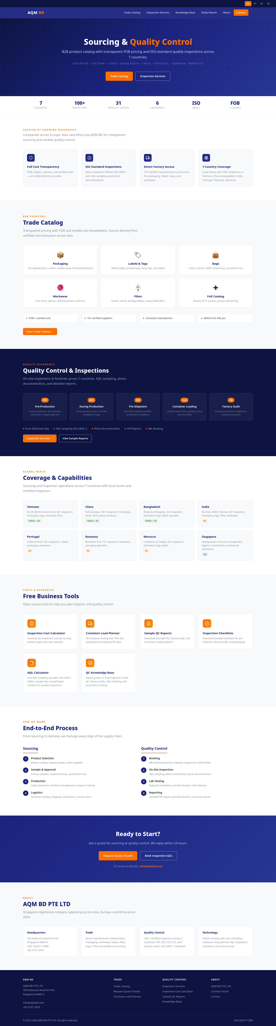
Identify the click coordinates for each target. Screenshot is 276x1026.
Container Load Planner (127, 996)
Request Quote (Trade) (118, 855)
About (226, 12)
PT (255, 3)
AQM (36, 12)
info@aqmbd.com (150, 866)
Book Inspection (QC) (158, 855)
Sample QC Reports (173, 996)
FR (268, 3)
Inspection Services (157, 12)
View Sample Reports (75, 438)
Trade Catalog (132, 12)
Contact (241, 12)
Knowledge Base (185, 12)
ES (261, 3)
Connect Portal (219, 991)
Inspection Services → (39, 438)
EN (248, 3)
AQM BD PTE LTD (221, 986)
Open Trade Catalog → (40, 331)
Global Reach (209, 12)
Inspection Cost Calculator (177, 991)
